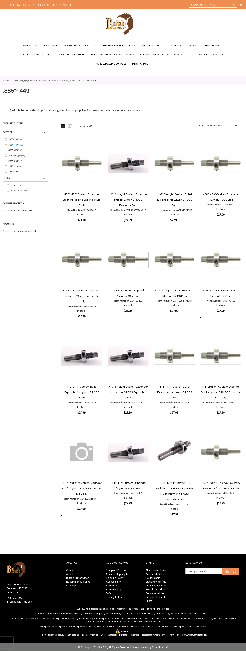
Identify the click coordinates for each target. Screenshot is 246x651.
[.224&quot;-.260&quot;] (25, 161)
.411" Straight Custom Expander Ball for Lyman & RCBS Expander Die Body (221, 392)
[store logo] (120, 35)
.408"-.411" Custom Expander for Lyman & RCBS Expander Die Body (82, 296)
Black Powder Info (156, 581)
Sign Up (230, 571)
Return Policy (113, 589)
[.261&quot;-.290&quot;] (25, 171)
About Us (71, 574)
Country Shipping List (118, 574)
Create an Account (62, 4)
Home (6, 80)
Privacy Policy (114, 597)
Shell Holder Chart (156, 570)
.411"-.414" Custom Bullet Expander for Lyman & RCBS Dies (174, 392)
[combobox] (213, 5)
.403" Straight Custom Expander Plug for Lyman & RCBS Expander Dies (128, 200)
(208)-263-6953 (15, 598)
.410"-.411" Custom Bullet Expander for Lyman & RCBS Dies (81, 392)
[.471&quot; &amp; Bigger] (25, 155)
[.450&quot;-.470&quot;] (25, 150)
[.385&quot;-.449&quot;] (25, 145)
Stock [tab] (6, 177)
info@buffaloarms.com (20, 601)
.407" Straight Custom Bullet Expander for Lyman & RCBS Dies (174, 200)
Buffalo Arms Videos (77, 578)
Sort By (200, 125)
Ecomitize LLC (160, 647)
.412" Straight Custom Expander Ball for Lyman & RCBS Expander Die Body (82, 488)
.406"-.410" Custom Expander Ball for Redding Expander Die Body (82, 200)
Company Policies (116, 570)
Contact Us (72, 570)
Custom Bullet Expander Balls (66, 80)
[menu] (123, 54)
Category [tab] (8, 132)
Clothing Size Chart (156, 585)
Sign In (42, 4)
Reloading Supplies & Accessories (30, 80)
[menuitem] (31, 45)
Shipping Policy (115, 578)
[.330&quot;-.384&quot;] (25, 139)
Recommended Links (78, 581)
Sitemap (71, 585)
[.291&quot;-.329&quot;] (25, 166)
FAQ (108, 593)
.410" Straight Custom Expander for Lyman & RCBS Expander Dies (128, 392)
